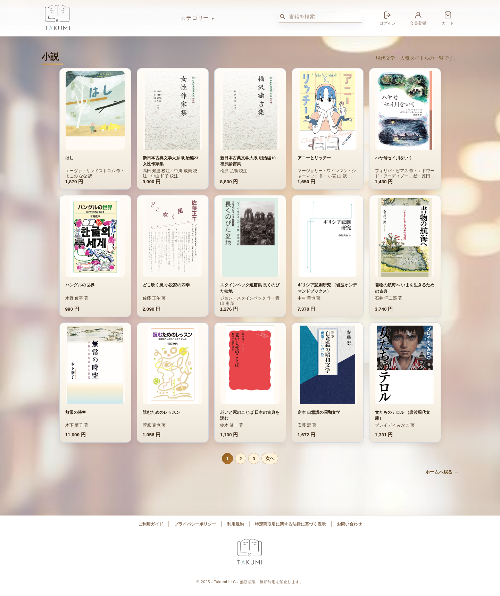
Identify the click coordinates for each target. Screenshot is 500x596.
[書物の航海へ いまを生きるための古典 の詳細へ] (404, 237)
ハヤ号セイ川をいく (393, 158)
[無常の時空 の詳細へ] (95, 372)
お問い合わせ (349, 524)
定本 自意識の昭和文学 (319, 420)
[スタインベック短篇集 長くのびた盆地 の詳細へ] (250, 237)
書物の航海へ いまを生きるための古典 (404, 288)
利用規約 (235, 524)
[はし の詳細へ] (95, 110)
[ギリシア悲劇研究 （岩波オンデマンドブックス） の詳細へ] (327, 237)
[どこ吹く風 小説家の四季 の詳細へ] (172, 237)
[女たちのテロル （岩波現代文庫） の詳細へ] (404, 372)
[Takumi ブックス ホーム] (108, 18)
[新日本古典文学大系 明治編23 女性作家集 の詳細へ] (172, 110)
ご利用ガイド (150, 524)
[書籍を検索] (325, 17)
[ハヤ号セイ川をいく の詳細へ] (404, 110)
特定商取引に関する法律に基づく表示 (290, 524)
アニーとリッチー (314, 158)
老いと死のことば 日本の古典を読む (250, 423)
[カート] (448, 18)
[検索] (282, 16)
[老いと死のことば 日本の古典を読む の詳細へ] (250, 372)
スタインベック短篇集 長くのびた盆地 (250, 288)
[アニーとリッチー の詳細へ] (327, 110)
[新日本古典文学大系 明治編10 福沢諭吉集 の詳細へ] (250, 110)
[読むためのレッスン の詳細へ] (172, 372)
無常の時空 (75, 420)
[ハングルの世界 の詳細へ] (95, 237)
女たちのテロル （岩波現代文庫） (402, 423)
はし (69, 158)
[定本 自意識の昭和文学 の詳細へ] (327, 372)
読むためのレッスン (161, 420)
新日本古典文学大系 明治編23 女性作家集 (170, 161)
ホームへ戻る (438, 472)
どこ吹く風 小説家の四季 (166, 285)
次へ (269, 458)
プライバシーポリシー (195, 524)
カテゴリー (195, 18)
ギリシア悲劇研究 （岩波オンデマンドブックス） (327, 288)
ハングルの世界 (79, 285)
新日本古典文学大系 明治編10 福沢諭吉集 (248, 161)
